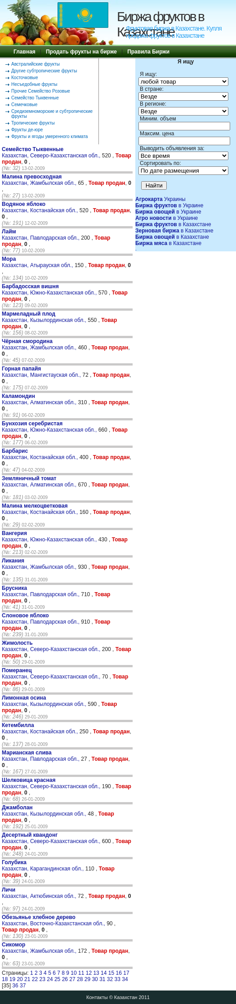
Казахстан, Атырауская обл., (38, 262)
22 (35, 979)
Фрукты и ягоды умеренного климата (49, 136)
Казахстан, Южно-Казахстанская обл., (50, 289)
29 (87, 979)
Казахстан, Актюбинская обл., (40, 893)
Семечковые (24, 104)
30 (95, 979)
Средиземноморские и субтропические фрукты (52, 114)
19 (12, 979)
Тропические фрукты (33, 122)
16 (119, 973)
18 (5, 979)
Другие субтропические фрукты (44, 70)
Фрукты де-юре (27, 129)
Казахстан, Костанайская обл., (41, 207)
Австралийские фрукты (35, 64)
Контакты (97, 997)
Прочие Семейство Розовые (40, 91)
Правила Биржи (148, 52)
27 (72, 979)
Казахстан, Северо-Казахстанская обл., (52, 152)
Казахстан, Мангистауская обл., (42, 372)
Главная (24, 52)
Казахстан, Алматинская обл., (40, 399)
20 (19, 979)
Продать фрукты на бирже (81, 52)
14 (104, 973)
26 (65, 979)
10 (73, 973)
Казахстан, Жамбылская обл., (40, 180)
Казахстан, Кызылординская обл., (45, 317)
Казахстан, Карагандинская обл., (43, 865)
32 (110, 979)
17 (126, 973)
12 (89, 973)
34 (125, 979)
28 (80, 979)
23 (42, 979)
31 (102, 979)
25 (57, 979)
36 (15, 985)
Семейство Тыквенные (35, 97)
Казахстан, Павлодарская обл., (41, 234)
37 (23, 985)
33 (117, 979)
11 (81, 973)
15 (111, 973)
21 (27, 979)
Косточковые (24, 77)
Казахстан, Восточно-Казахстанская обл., (54, 920)
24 (50, 979)
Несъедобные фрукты (34, 84)
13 (96, 973)
